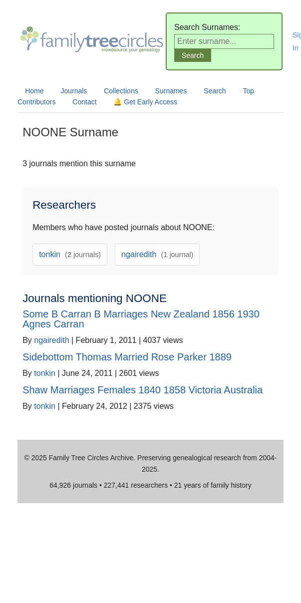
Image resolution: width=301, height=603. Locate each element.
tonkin (70, 254)
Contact (84, 102)
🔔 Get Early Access (145, 102)
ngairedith (157, 254)
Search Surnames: (207, 27)
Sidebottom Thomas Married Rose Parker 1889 (127, 356)
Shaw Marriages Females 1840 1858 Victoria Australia (142, 389)
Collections (121, 91)
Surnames (171, 91)
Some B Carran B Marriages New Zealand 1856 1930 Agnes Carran (141, 318)
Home (34, 91)
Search (215, 91)
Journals (73, 91)
